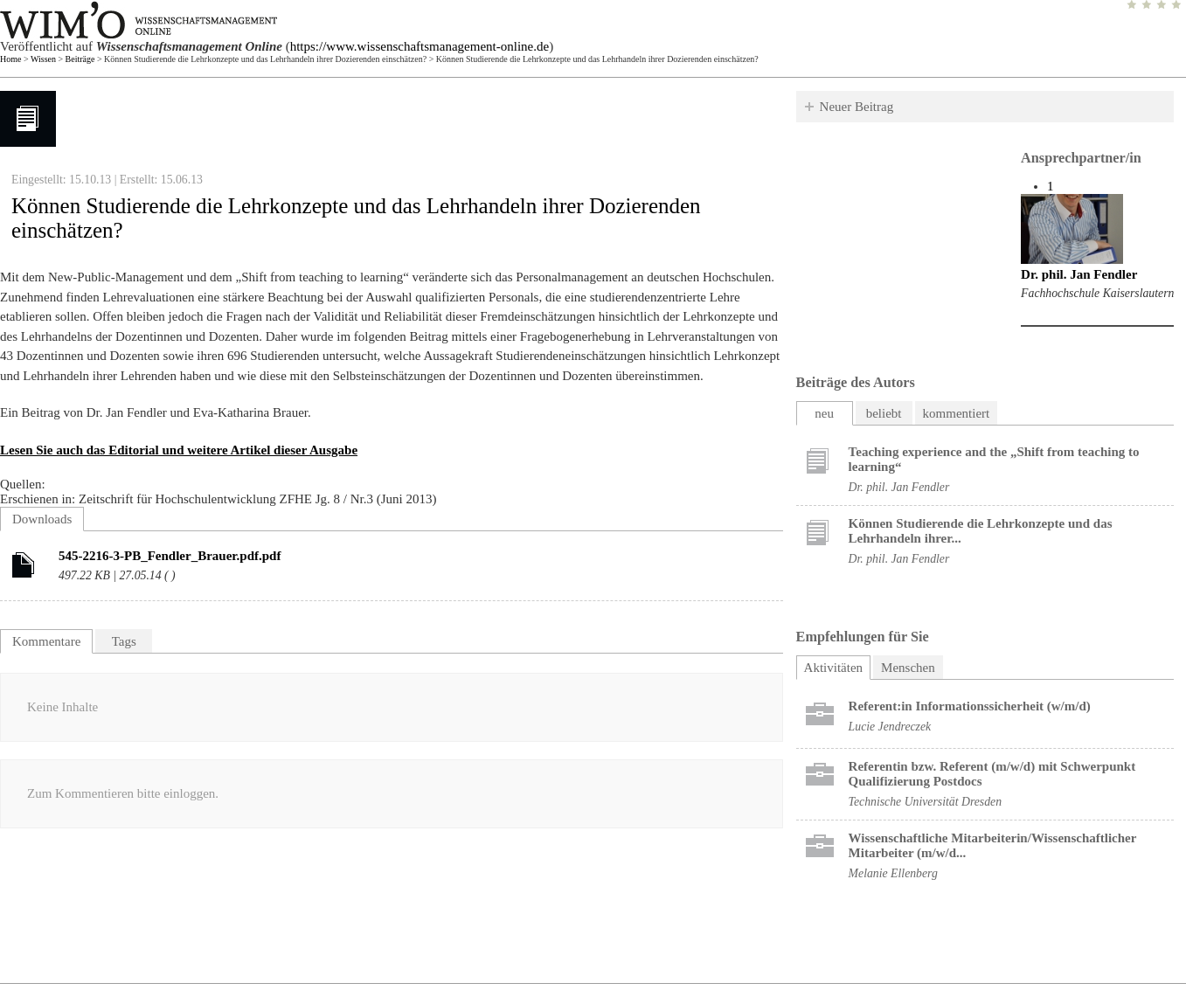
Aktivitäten (837, 665)
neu (824, 413)
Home (10, 59)
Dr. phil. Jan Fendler (1079, 274)
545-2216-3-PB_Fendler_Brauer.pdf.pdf (170, 556)
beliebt (884, 413)
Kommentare (46, 641)
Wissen (43, 59)
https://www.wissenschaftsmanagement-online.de (419, 46)
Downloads (42, 519)
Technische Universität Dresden (925, 801)
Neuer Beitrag (857, 107)
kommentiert (956, 413)
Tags (124, 641)
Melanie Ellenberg (893, 873)
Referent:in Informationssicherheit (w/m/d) (970, 706)
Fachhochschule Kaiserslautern (1097, 293)
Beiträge (80, 59)
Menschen (908, 668)
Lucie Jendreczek (890, 726)
